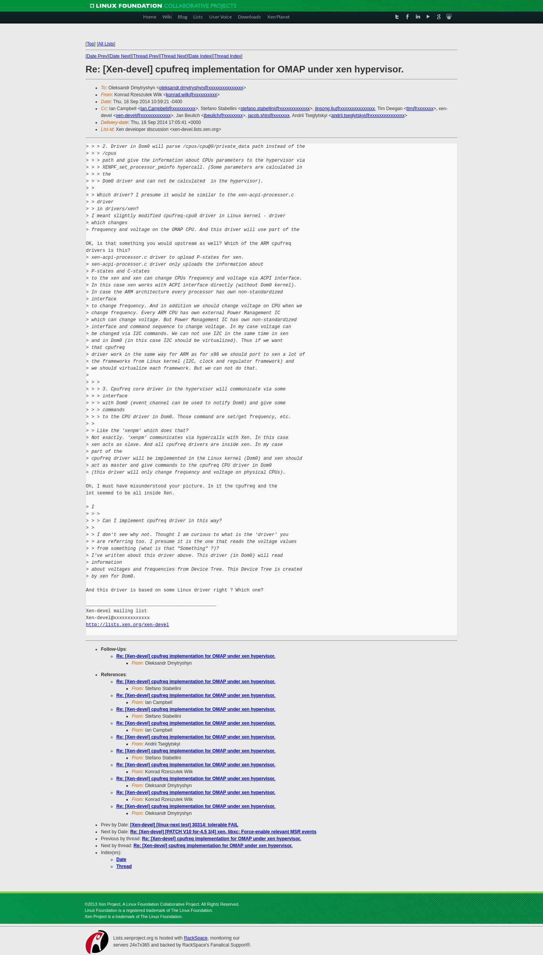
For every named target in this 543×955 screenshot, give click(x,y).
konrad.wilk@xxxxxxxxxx (191, 94)
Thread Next (173, 56)
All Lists (106, 44)
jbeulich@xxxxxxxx (223, 115)
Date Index (200, 56)
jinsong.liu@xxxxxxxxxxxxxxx (345, 108)
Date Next (120, 56)
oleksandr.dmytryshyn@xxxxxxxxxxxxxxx (201, 87)
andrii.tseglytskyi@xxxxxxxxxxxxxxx (367, 115)
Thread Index (227, 56)
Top (90, 44)
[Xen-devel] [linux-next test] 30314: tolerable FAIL (184, 825)
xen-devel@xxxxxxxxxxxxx (143, 115)
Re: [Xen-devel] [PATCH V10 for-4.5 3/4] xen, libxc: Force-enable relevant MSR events (223, 831)
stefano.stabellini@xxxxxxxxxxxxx (275, 108)
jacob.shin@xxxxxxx (269, 115)
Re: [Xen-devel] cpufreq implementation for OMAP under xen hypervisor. (195, 656)
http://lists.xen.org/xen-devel (127, 625)
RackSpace (195, 938)
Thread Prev (145, 56)
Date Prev (97, 56)
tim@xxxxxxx (419, 108)
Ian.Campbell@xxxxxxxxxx (167, 108)
